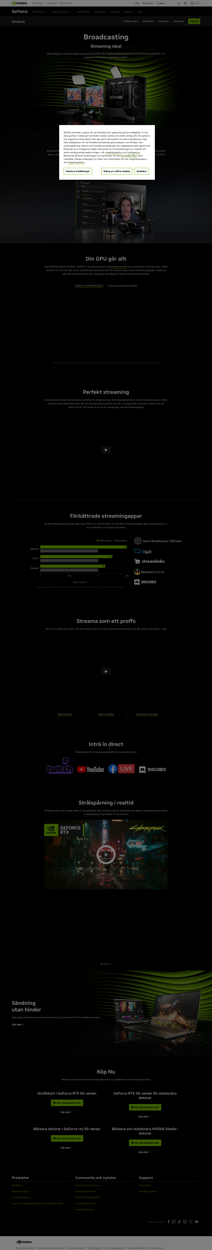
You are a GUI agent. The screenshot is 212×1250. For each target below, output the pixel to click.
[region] (107, 152)
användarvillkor (129, 155)
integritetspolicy (113, 152)
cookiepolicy (133, 152)
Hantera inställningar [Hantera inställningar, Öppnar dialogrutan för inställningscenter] (78, 171)
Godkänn (142, 171)
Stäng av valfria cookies (116, 171)
